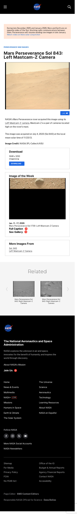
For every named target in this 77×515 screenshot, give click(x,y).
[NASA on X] (19, 436)
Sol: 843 (13, 248)
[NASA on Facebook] (6, 436)
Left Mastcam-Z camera (17, 123)
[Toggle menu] (5, 7)
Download (17, 164)
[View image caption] (18, 228)
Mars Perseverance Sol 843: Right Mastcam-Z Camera (24, 301)
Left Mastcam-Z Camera (20, 251)
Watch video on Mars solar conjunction (23, 35)
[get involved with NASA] (10, 370)
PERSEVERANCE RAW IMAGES (16, 47)
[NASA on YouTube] (25, 436)
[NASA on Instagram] (12, 436)
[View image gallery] (18, 231)
